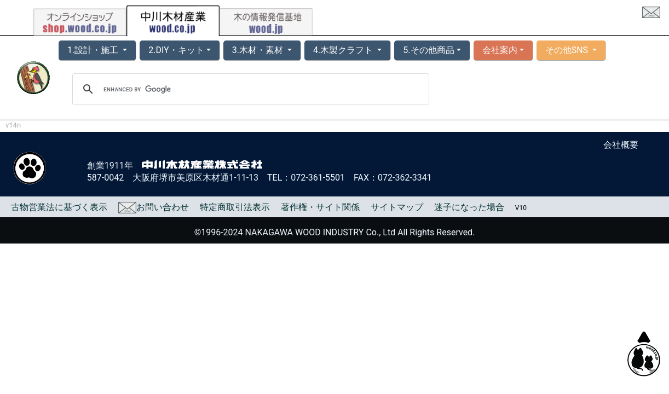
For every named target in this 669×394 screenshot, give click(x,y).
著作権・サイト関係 (320, 207)
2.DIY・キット (176, 50)
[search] (249, 89)
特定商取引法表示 (235, 207)
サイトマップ (397, 207)
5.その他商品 (428, 50)
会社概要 (620, 145)
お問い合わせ (153, 207)
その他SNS (567, 50)
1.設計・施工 (93, 50)
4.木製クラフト (344, 50)
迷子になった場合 (469, 207)
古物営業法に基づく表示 (59, 207)
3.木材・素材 (258, 50)
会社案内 (499, 50)
